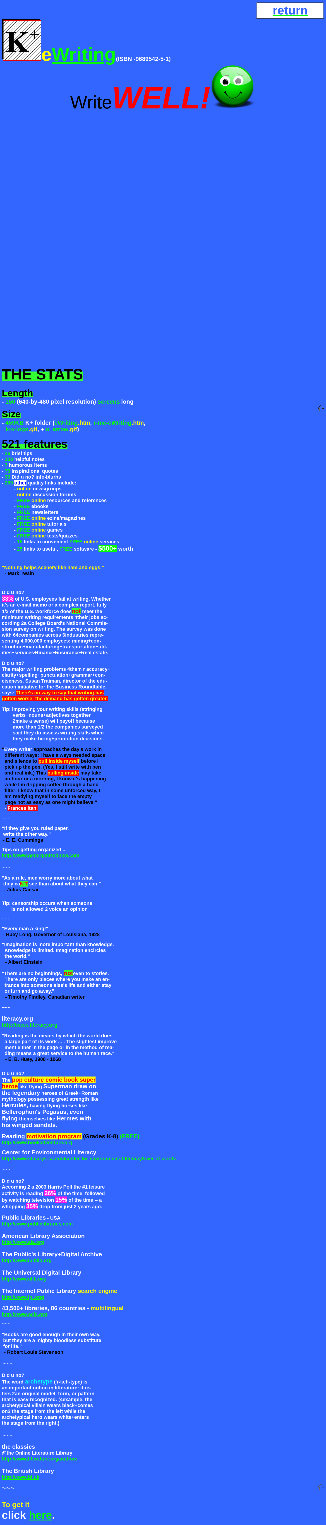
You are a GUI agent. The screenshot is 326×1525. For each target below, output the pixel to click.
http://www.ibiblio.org (27, 1260)
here (40, 1515)
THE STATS (42, 374)
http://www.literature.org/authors (39, 1459)
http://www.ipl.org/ (23, 1297)
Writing (84, 54)
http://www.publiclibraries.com (37, 1224)
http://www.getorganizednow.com (40, 855)
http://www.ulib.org (24, 1279)
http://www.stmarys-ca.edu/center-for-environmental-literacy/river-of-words (89, 1158)
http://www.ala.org (23, 1242)
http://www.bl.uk (20, 1477)
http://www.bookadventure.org (37, 1142)
